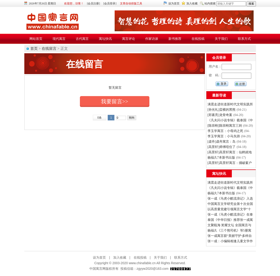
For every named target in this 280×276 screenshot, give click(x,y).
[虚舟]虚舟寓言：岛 (222, 141)
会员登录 (219, 58)
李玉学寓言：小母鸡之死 (225, 131)
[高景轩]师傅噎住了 (222, 147)
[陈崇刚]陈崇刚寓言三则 (225, 125)
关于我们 (160, 257)
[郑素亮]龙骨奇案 (220, 115)
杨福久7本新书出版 (221, 157)
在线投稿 (140, 257)
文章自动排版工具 (131, 3)
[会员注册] (93, 3)
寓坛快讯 (219, 174)
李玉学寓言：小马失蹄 (224, 136)
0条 (99, 117)
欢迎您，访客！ (74, 3)
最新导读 (219, 95)
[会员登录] (110, 3)
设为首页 (173, 3)
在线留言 (49, 48)
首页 (34, 48)
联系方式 (180, 257)
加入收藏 (192, 3)
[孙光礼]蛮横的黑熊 (222, 109)
